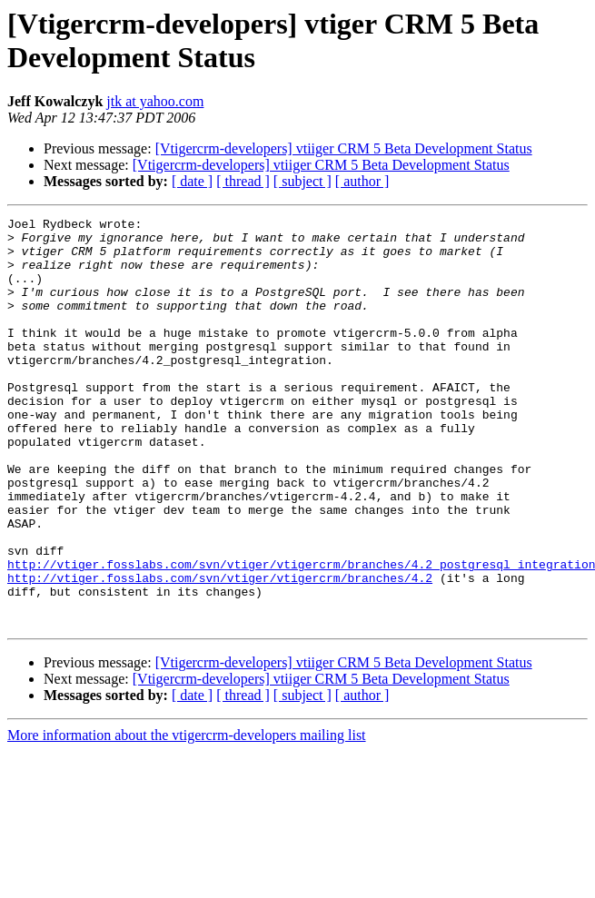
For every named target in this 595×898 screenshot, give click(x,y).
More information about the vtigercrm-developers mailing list (186, 816)
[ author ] (362, 181)
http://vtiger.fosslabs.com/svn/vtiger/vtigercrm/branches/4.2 (219, 651)
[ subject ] (302, 181)
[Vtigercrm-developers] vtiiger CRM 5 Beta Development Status (343, 148)
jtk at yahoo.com (154, 101)
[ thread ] (243, 181)
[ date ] (192, 181)
